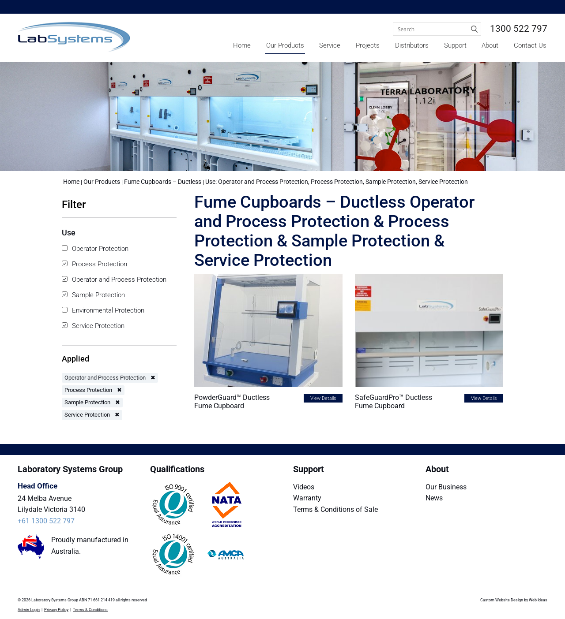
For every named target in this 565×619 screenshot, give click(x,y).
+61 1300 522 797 (46, 521)
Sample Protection (93, 295)
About (490, 45)
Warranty (307, 498)
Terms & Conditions (90, 610)
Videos (303, 487)
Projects (368, 45)
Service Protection (93, 326)
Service (329, 45)
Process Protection (94, 264)
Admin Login (29, 610)
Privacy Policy (56, 610)
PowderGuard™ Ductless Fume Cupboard (232, 401)
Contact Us (530, 45)
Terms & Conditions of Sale (335, 509)
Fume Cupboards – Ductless (163, 181)
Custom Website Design (501, 600)
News (434, 498)
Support (455, 45)
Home (242, 45)
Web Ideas (538, 600)
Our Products (285, 45)
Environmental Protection (103, 310)
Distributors (412, 45)
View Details (323, 398)
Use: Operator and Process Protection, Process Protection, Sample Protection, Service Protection (336, 181)
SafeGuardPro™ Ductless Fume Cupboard (393, 401)
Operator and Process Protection (114, 279)
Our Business (446, 487)
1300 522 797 (518, 28)
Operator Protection (95, 249)
